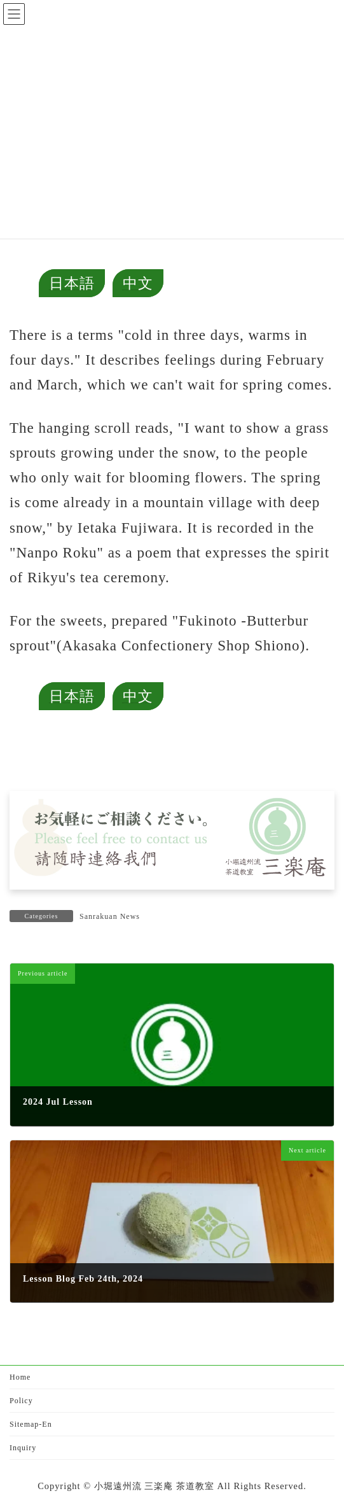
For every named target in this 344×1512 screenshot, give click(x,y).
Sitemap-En (31, 1424)
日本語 (72, 283)
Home (20, 1377)
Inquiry (23, 1447)
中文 (138, 283)
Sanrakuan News (109, 916)
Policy (21, 1400)
